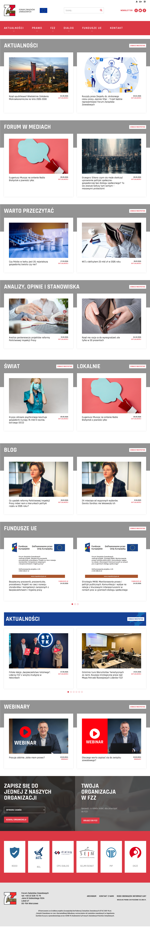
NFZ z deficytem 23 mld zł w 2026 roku (101, 261)
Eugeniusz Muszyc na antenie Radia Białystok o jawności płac (27, 179)
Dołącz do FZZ (90, 820)
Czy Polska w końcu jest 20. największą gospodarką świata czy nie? (28, 263)
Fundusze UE (63, 581)
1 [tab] (72, 604)
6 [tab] (82, 692)
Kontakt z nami (105, 898)
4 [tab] (76, 692)
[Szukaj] (81, 10)
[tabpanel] (38, 569)
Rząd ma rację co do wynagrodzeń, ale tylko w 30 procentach (101, 339)
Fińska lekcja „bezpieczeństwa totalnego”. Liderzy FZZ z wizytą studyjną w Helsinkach (29, 675)
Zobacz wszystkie (137, 46)
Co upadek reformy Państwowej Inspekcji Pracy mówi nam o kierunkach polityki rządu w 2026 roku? (29, 503)
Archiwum (90, 898)
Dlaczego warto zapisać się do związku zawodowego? (101, 759)
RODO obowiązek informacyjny (131, 898)
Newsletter (127, 10)
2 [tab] (75, 604)
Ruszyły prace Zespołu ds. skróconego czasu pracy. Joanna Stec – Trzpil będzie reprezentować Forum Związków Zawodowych (102, 100)
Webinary (64, 759)
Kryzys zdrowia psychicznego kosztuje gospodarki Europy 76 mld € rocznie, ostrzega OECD (28, 420)
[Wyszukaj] (101, 10)
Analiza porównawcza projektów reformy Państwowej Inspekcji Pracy (29, 339)
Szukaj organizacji (16, 819)
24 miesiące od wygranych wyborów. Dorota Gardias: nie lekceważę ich (100, 502)
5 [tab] (79, 692)
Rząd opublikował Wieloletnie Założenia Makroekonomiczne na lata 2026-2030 (29, 98)
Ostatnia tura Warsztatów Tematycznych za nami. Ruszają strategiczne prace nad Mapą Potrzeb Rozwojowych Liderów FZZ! (103, 675)
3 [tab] (78, 604)
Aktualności (63, 98)
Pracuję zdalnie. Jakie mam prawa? (27, 757)
